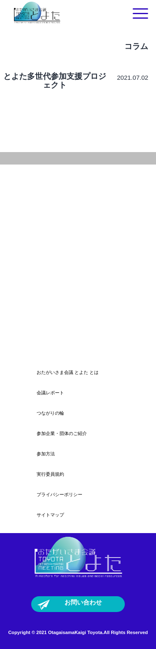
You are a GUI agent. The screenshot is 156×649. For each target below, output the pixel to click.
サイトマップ (50, 514)
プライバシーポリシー (59, 494)
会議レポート (50, 392)
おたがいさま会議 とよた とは (68, 372)
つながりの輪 (50, 413)
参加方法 (46, 453)
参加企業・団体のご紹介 (62, 433)
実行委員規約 (50, 474)
